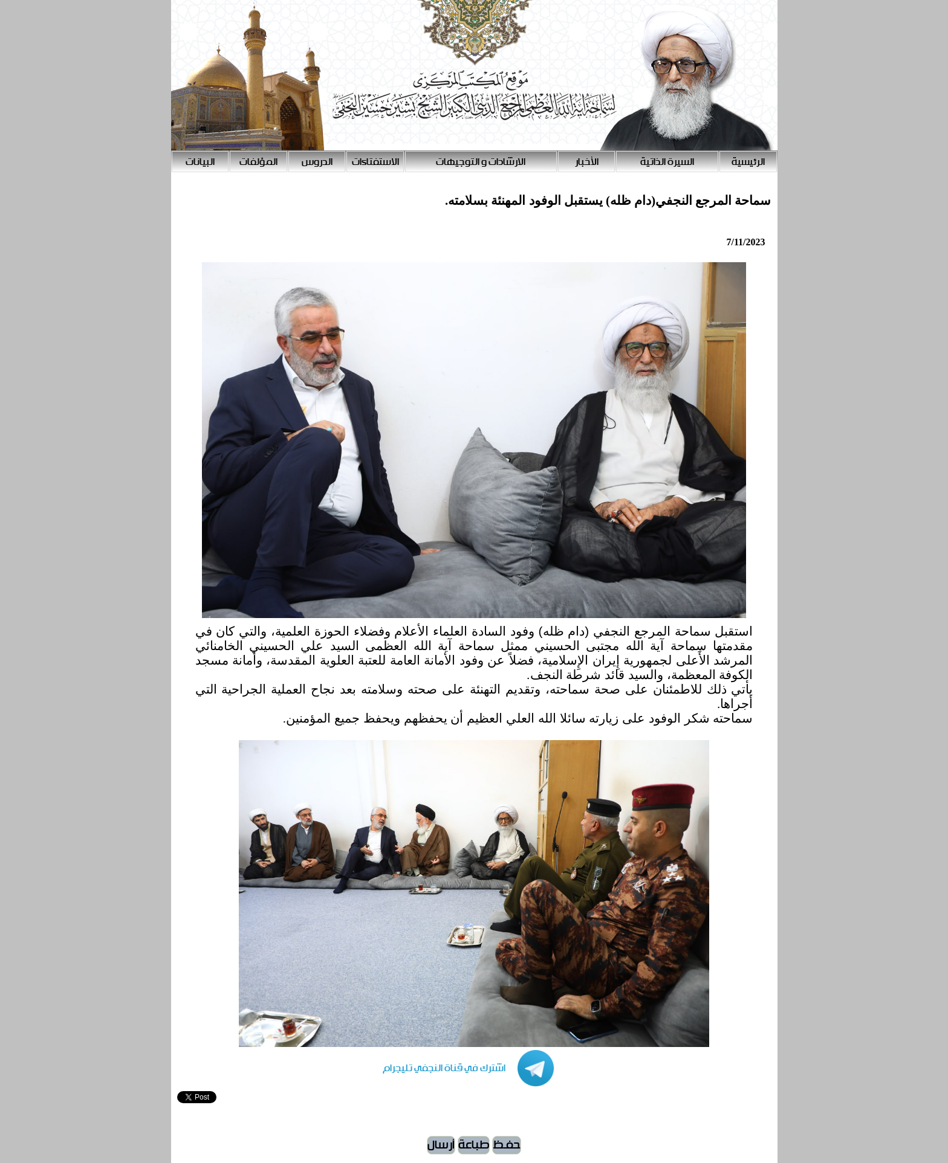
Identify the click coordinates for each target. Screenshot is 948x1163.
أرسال (441, 1145)
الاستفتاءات (375, 162)
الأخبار (587, 162)
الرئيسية (748, 162)
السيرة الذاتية (667, 162)
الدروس (317, 162)
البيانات (200, 162)
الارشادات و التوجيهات (480, 162)
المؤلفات (258, 162)
